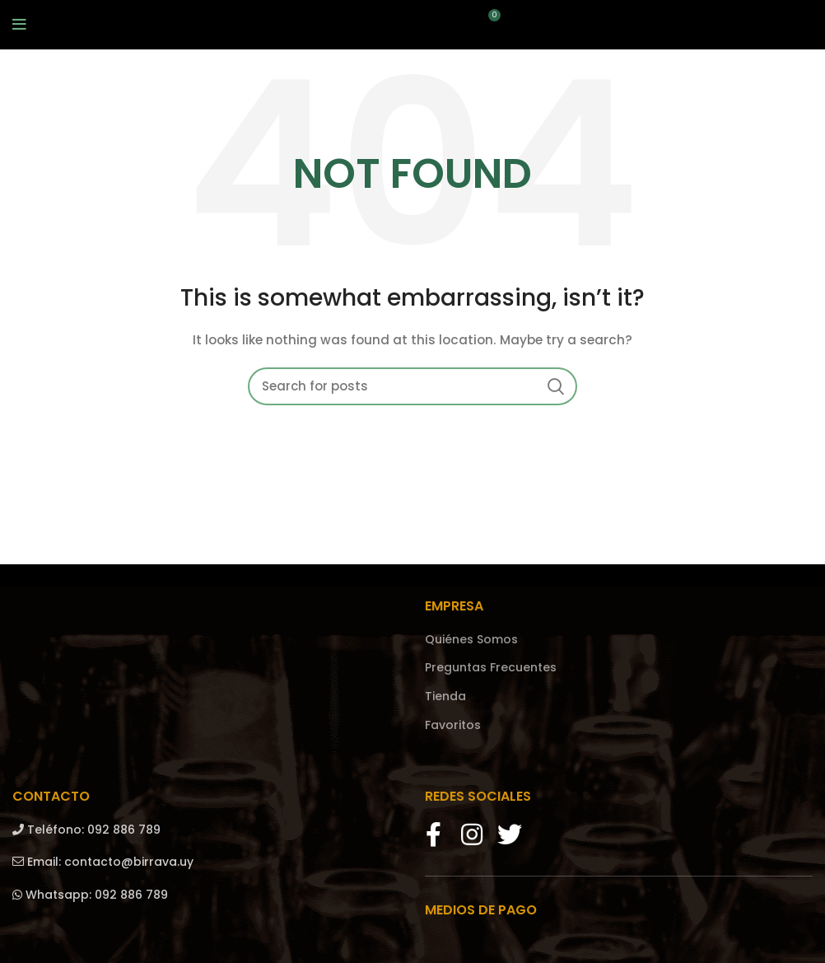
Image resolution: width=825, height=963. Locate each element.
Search (555, 386)
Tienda (445, 696)
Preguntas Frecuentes (491, 668)
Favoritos (453, 725)
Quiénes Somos (471, 639)
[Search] (412, 386)
